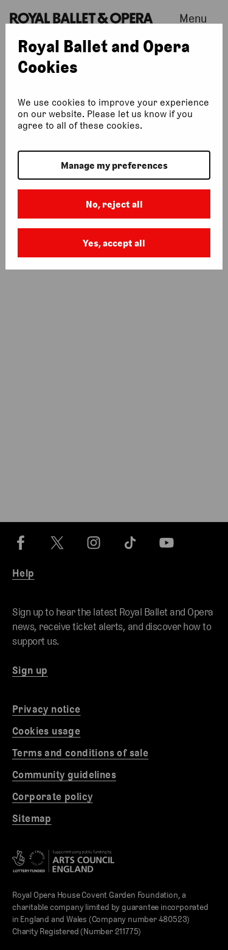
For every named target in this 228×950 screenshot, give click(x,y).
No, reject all (114, 204)
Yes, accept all (114, 243)
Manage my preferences (114, 165)
